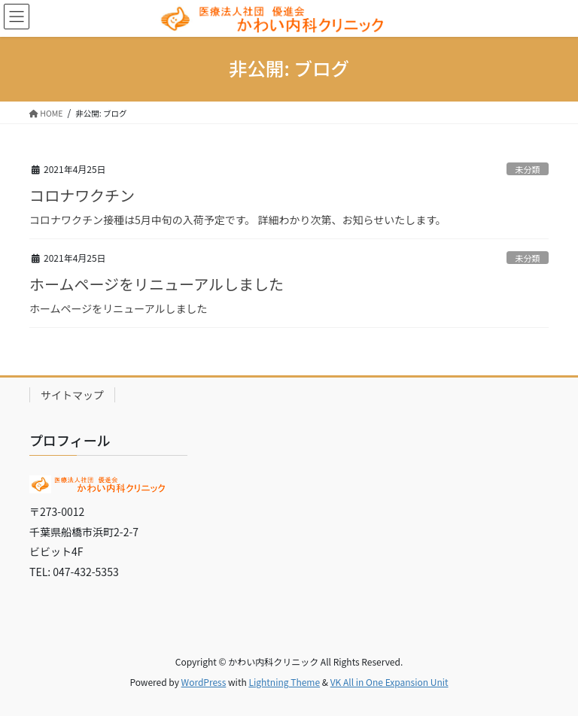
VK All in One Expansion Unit (389, 681)
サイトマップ (72, 394)
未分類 (527, 169)
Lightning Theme (284, 681)
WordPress (204, 681)
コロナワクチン (82, 195)
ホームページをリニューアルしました (156, 284)
